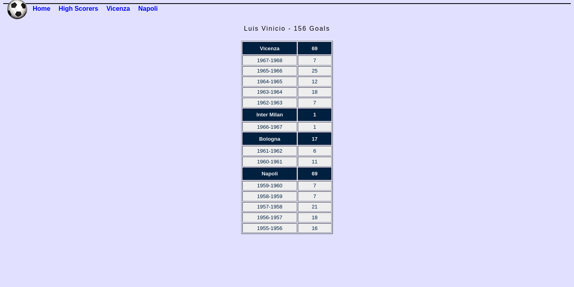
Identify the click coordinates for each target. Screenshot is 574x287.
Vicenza (118, 8)
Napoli (148, 8)
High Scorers (78, 8)
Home (41, 8)
